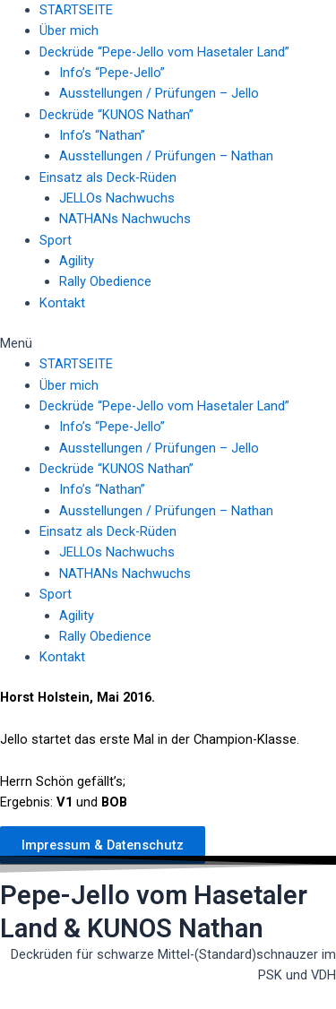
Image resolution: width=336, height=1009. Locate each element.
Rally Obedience (105, 281)
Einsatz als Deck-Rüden (108, 177)
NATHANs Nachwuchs (125, 219)
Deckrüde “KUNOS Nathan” (116, 115)
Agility (76, 261)
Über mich (69, 30)
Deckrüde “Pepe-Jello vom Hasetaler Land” (164, 52)
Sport (55, 240)
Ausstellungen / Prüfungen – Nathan (166, 156)
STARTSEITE (76, 10)
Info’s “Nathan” (102, 135)
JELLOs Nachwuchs (117, 198)
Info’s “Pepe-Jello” (112, 73)
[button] (168, 343)
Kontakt (62, 303)
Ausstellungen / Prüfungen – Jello (159, 93)
